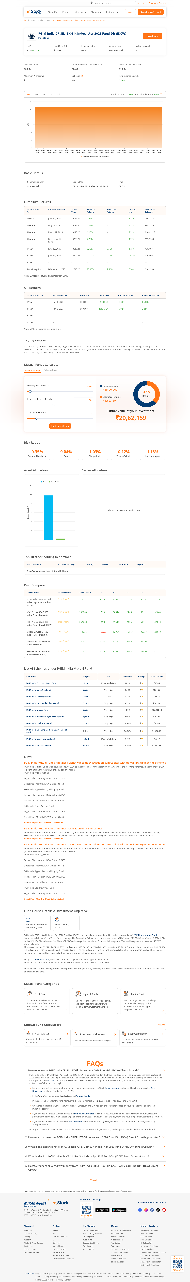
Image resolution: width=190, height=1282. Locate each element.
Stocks (55, 1230)
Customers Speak (122, 1273)
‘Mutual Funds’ (83, 1096)
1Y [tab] (44, 94)
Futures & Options (60, 1236)
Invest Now (152, 36)
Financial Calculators (149, 1226)
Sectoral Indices (118, 1236)
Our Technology (30, 1233)
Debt (86, 683)
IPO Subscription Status (82, 1276)
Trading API (88, 1246)
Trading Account (50, 1276)
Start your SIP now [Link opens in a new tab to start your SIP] (60, 426)
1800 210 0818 (30, 1215)
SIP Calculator (75, 1121)
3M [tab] (28, 94)
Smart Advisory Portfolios (63, 1258)
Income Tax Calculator (149, 1255)
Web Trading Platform (92, 1233)
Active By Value (117, 1255)
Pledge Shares (59, 1252)
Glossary (45, 1273)
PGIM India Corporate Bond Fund (41, 683)
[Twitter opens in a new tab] (158, 1210)
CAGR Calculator (147, 1249)
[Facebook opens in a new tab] (140, 1210)
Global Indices (117, 1240)
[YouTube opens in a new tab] (164, 1210)
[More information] (82, 76)
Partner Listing (30, 1249)
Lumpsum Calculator (84, 1113)
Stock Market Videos (140, 1273)
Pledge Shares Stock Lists (84, 1273)
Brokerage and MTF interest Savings (148, 1276)
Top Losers (115, 1246)
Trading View (88, 1236)
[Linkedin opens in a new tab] (152, 1210)
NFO (115, 1276)
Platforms (111, 12)
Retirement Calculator (149, 1265)
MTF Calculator (146, 1233)
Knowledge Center (63, 1280)
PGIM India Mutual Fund (145, 935)
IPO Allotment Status (102, 1276)
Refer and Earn (125, 1276)
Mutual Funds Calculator (42, 364)
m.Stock (52, 1080)
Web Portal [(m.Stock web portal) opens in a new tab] (87, 1240)
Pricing (65, 12)
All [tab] (58, 94)
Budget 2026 (40, 1280)
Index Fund (43, 38)
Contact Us (28, 1246)
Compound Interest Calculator (153, 1252)
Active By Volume (118, 1258)
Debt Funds (41, 993)
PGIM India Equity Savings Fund (40, 739)
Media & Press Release (33, 1243)
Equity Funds (138, 993)
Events (50, 1280)
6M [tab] (36, 94)
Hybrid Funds (90, 994)
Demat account (112, 1088)
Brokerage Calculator (149, 1230)
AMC (49, 20)
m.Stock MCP (88, 1249)
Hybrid (86, 716)
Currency (56, 1243)
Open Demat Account (150, 12)
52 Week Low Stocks (119, 1252)
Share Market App (91, 1230)
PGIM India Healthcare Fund (39, 723)
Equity (86, 690)
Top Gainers (116, 1243)
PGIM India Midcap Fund (37, 710)
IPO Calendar (64, 1276)
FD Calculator (146, 1243)
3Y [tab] (51, 94)
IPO (54, 1233)
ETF (54, 1240)
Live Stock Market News (121, 1230)
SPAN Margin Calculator (150, 1262)
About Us (52, 12)
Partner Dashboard (91, 1243)
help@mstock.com (45, 1215)
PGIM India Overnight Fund (38, 696)
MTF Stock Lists (65, 1273)
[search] (113, 3)
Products (56, 1226)
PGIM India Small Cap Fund (38, 745)
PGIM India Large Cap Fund (38, 690)
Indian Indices (117, 1233)
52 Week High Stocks (120, 1249)
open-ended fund (41, 959)
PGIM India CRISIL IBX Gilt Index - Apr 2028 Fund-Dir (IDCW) (39, 602)
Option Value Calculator (150, 1258)
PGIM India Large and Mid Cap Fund (42, 703)
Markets (95, 12)
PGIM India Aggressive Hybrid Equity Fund (45, 716)
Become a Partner (157, 3)
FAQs (37, 1273)
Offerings (79, 12)
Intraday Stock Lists (105, 1273)
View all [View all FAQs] (95, 1180)
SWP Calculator (146, 1240)
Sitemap (53, 1273)
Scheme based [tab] (51, 370)
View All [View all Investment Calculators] (161, 1024)
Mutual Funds (37, 20)
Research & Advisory (61, 1255)
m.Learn (142, 3)
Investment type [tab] (32, 370)
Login (130, 12)
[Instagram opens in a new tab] (146, 1210)
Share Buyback (117, 1262)
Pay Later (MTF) (59, 1249)
